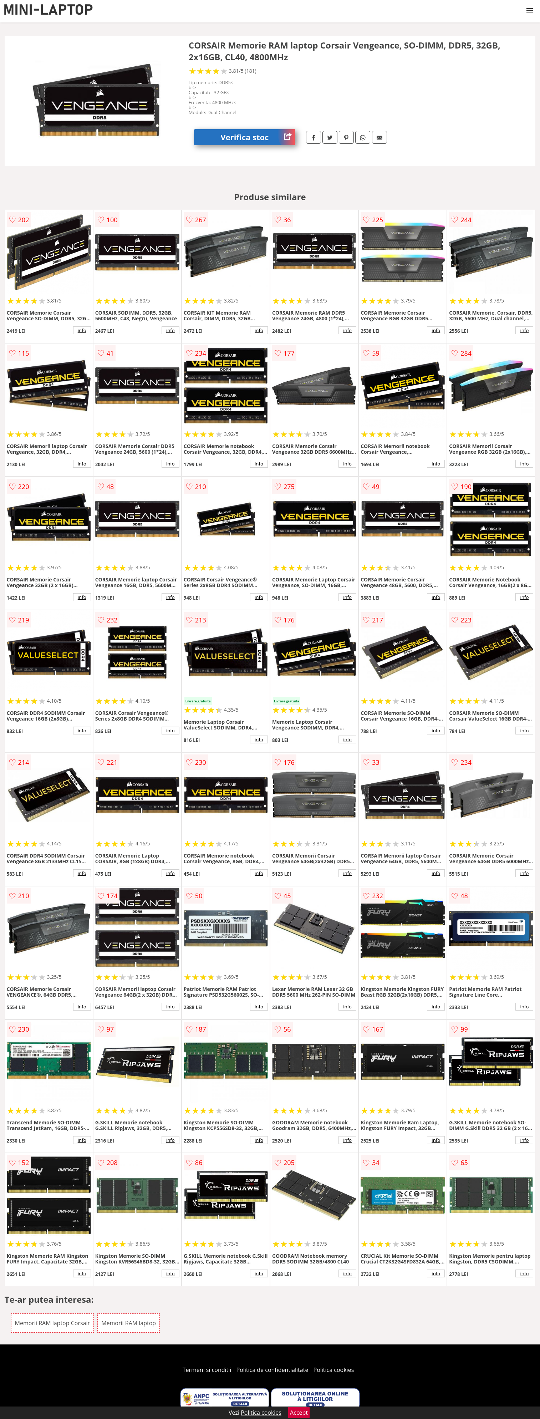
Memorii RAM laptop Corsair (52, 1323)
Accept (299, 1413)
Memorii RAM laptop (128, 1323)
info (82, 330)
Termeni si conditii (207, 1370)
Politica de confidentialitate (272, 1370)
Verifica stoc (257, 137)
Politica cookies (334, 1370)
